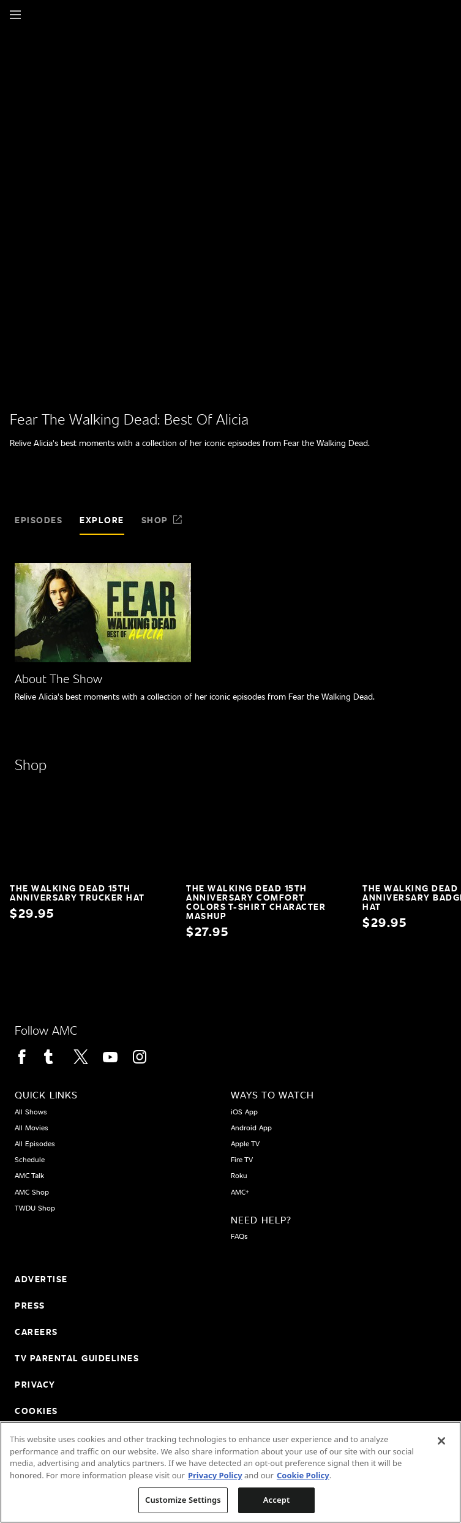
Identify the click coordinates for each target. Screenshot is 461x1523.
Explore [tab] (102, 520)
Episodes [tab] (38, 520)
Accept (276, 1499)
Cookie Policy (303, 1475)
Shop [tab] (162, 520)
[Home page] (36, 15)
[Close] (441, 1440)
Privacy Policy (215, 1475)
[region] (230, 1472)
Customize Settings (183, 1499)
